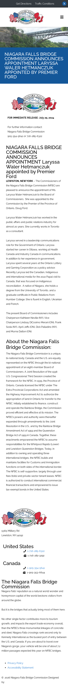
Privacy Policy (15, 663)
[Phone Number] (34, 551)
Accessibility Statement (20, 667)
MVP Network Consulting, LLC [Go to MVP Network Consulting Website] (22, 682)
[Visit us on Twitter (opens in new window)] (64, 4)
